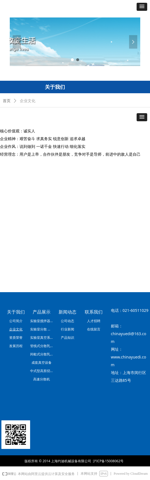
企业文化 (27, 101)
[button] (142, 7)
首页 (7, 101)
